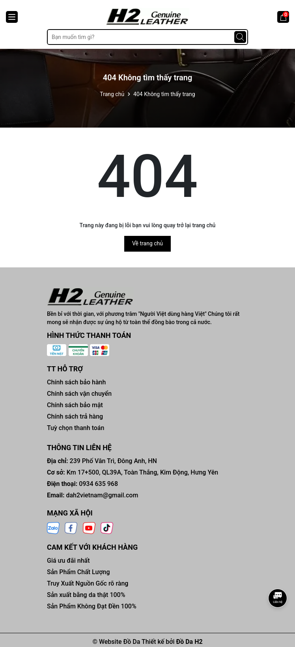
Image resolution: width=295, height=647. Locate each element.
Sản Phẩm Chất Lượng (78, 572)
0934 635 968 (98, 484)
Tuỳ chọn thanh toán (75, 428)
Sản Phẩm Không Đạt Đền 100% (91, 606)
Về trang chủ (147, 243)
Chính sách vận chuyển (79, 393)
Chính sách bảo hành (76, 382)
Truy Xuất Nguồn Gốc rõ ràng (87, 583)
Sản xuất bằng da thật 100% (86, 595)
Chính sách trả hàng (75, 416)
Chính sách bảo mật (75, 405)
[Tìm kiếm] (240, 37)
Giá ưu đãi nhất (68, 560)
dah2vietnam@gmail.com (102, 495)
